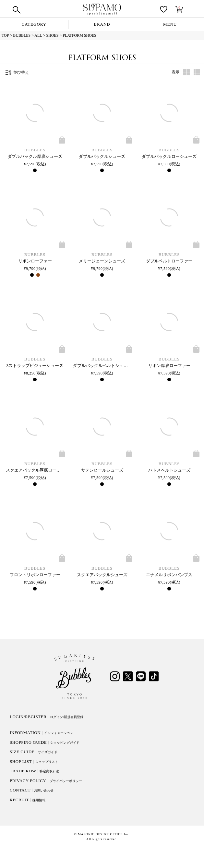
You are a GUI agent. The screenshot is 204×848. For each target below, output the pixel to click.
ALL (38, 35)
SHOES (52, 35)
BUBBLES (21, 35)
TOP (5, 35)
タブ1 (186, 72)
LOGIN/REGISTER (46, 716)
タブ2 (197, 72)
